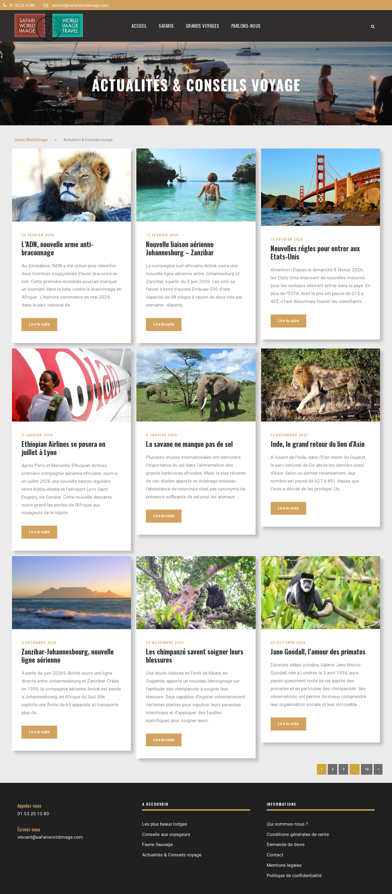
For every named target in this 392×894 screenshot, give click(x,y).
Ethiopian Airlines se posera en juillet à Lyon (63, 448)
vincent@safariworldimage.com (80, 5)
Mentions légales (284, 865)
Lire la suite (39, 324)
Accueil (139, 25)
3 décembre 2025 (39, 643)
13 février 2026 (162, 235)
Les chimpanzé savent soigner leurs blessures (194, 655)
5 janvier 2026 (161, 435)
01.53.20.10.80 (22, 5)
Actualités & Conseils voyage (171, 854)
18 (367, 769)
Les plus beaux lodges (164, 824)
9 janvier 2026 (37, 435)
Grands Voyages (202, 25)
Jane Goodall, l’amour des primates (318, 651)
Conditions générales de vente (298, 834)
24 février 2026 (38, 235)
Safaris (166, 25)
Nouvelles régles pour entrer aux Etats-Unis (315, 252)
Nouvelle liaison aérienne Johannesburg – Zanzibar (180, 248)
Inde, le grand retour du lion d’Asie (318, 444)
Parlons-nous (246, 25)
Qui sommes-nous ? (287, 824)
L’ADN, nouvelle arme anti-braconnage (57, 248)
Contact (275, 854)
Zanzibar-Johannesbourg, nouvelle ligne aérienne (68, 655)
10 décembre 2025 (289, 435)
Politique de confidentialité (294, 875)
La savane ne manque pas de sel (189, 444)
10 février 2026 (287, 239)
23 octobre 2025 (288, 643)
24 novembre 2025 (165, 643)
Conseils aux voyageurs (166, 834)
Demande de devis (286, 844)
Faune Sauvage (157, 844)
